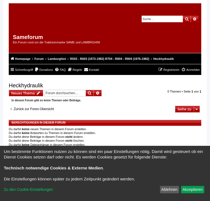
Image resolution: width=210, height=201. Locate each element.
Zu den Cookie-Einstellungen (28, 189)
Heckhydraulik (26, 85)
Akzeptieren (192, 189)
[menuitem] (43, 69)
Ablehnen (169, 189)
